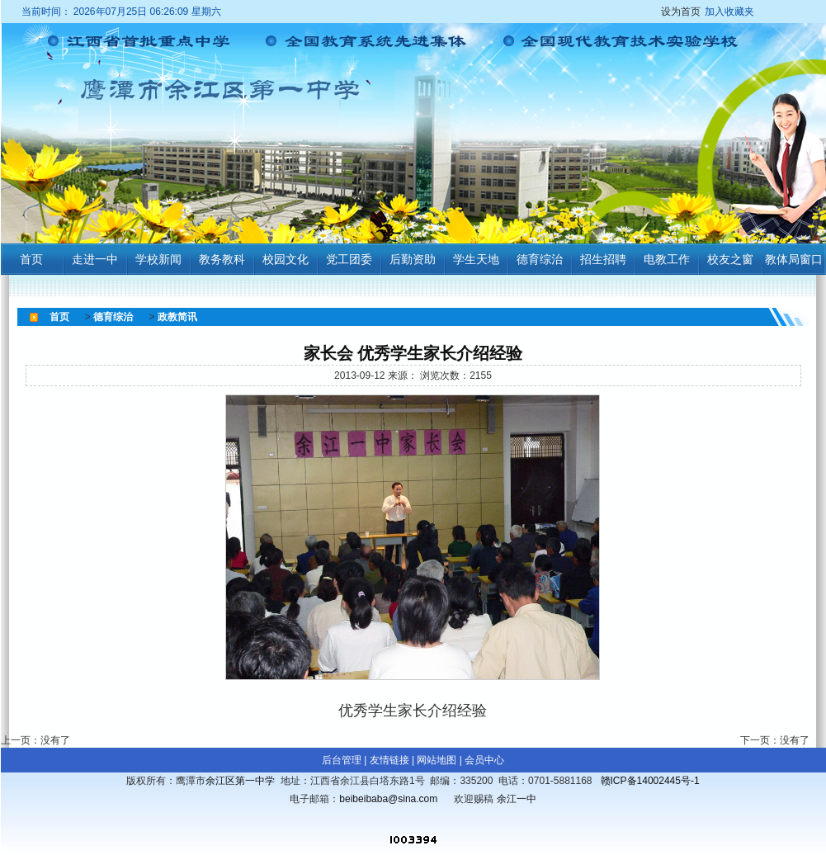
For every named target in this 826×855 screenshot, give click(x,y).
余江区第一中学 (240, 781)
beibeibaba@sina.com (388, 799)
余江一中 (516, 799)
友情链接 (389, 760)
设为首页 (709, 11)
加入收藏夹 (729, 11)
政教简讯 (177, 317)
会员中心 (484, 760)
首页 (59, 317)
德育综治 (113, 317)
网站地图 (436, 760)
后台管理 (341, 760)
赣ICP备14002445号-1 (650, 781)
